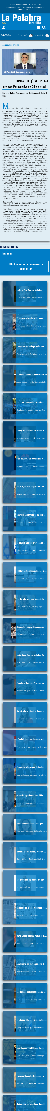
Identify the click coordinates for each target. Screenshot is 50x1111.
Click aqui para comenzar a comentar (26, 266)
